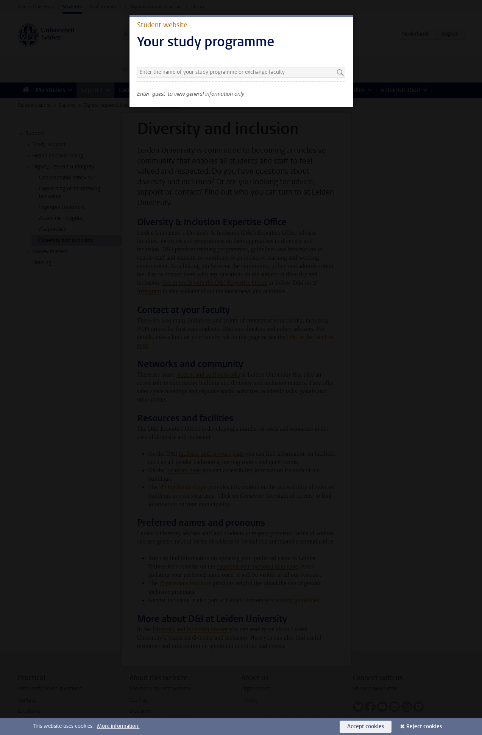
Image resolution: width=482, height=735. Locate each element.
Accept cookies (365, 726)
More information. (118, 726)
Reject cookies (424, 726)
